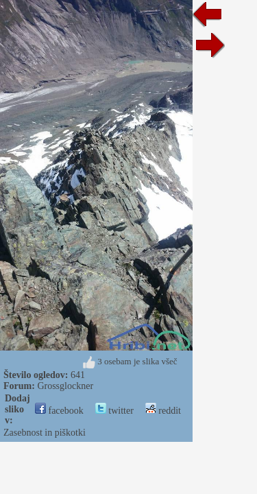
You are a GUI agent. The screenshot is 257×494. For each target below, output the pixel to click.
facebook (59, 410)
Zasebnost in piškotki (44, 432)
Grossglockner (65, 386)
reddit (163, 410)
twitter (114, 410)
